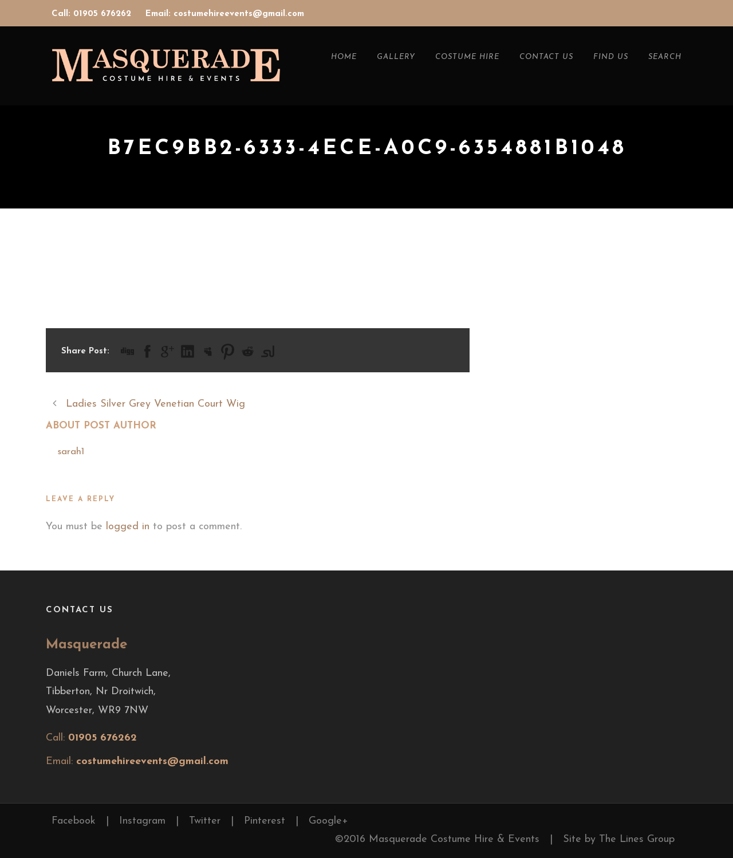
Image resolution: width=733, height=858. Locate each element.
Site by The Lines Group (619, 839)
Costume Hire (467, 57)
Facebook (74, 821)
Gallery (396, 57)
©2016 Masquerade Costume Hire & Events (437, 839)
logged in (127, 526)
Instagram (142, 821)
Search (664, 57)
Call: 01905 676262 (93, 14)
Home (344, 57)
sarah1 (70, 451)
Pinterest (264, 821)
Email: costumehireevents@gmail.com (224, 14)
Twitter (204, 821)
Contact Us (546, 57)
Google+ (328, 821)
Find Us (610, 57)
